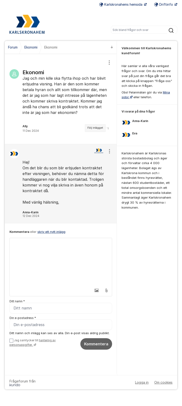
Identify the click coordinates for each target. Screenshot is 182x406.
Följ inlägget (95, 127)
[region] (61, 99)
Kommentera (96, 344)
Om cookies (163, 382)
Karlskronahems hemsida (121, 4)
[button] (96, 290)
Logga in (142, 382)
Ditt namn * (17, 301)
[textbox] (61, 262)
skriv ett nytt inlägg (51, 232)
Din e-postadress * (22, 318)
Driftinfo (164, 4)
